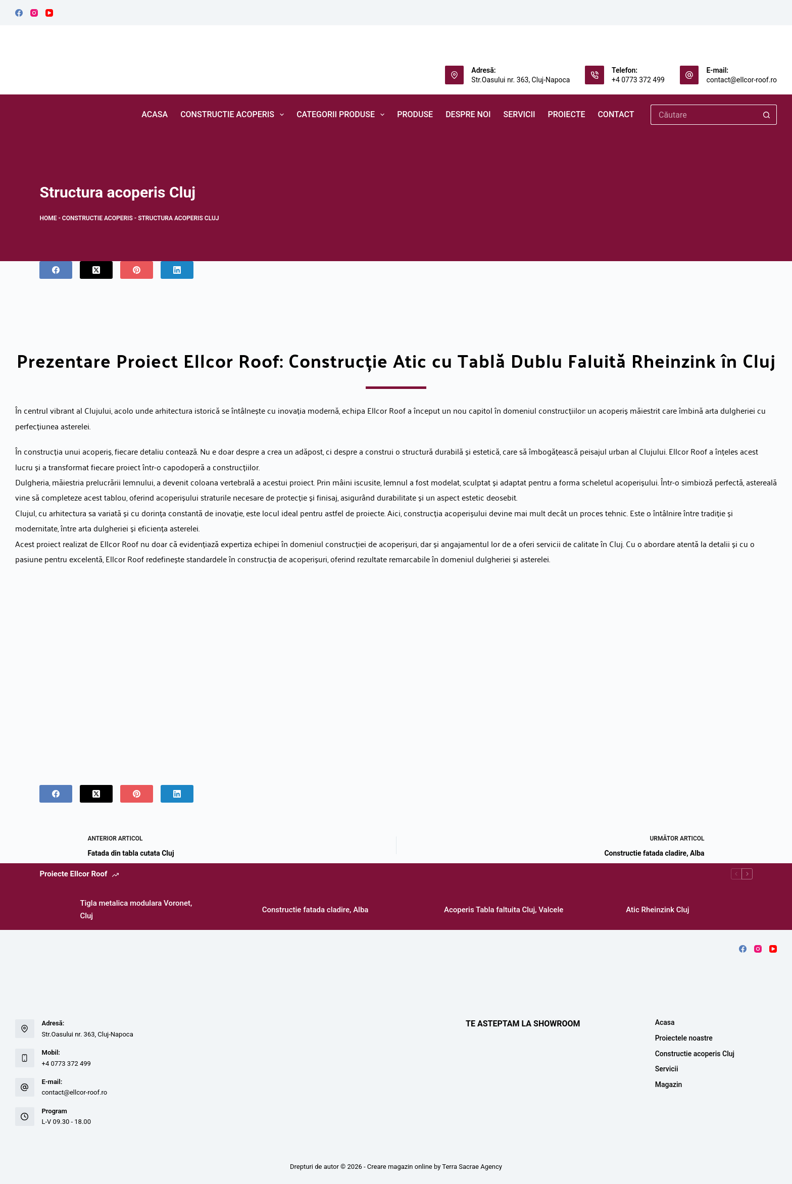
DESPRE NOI (467, 114)
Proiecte (566, 114)
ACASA (154, 114)
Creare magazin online (400, 1166)
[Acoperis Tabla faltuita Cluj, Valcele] (419, 910)
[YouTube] (49, 13)
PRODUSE (415, 114)
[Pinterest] (136, 270)
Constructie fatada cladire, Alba (315, 909)
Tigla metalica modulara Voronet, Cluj (136, 909)
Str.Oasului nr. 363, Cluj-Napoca (520, 80)
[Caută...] (704, 115)
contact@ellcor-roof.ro (741, 80)
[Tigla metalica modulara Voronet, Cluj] (54, 910)
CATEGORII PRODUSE (342, 115)
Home (48, 218)
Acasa (665, 1022)
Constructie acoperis (234, 115)
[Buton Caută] (767, 115)
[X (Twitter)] (96, 270)
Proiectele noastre (684, 1038)
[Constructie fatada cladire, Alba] (237, 910)
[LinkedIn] (177, 270)
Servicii (666, 1069)
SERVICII (519, 114)
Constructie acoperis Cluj (694, 1054)
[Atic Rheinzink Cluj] (600, 910)
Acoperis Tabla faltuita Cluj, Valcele (503, 909)
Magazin (668, 1084)
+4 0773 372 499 (638, 80)
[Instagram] (34, 13)
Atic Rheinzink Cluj (657, 909)
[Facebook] (19, 13)
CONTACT (616, 114)
